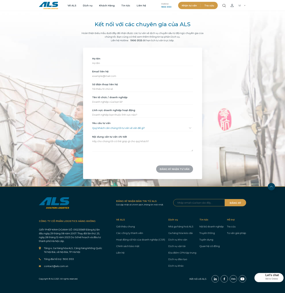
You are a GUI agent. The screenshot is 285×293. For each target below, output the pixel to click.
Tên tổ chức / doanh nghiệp (109, 97)
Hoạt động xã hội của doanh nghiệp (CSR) (140, 239)
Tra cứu (209, 5)
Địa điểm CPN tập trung (182, 252)
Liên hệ (141, 5)
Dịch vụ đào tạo (177, 259)
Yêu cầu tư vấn (101, 123)
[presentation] (110, 169)
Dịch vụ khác (176, 265)
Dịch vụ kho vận (177, 239)
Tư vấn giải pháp (236, 233)
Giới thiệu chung (125, 226)
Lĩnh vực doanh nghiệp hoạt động (113, 110)
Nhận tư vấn (189, 5)
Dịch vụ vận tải (177, 246)
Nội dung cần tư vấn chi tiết (109, 136)
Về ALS (72, 5)
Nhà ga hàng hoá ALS (180, 226)
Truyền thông (207, 233)
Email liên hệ (100, 71)
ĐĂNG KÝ (235, 202)
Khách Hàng (107, 5)
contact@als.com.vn (56, 266)
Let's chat (272, 275)
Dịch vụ (88, 5)
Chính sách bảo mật (127, 246)
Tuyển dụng (206, 239)
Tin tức (125, 5)
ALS (48, 5)
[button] (269, 277)
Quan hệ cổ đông (209, 246)
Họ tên (96, 58)
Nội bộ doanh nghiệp (211, 226)
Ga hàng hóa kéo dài (180, 233)
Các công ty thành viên (129, 233)
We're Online (271, 279)
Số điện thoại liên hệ (105, 84)
